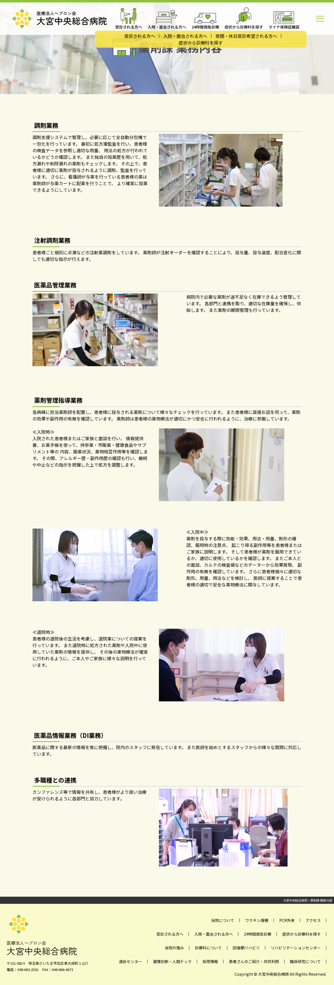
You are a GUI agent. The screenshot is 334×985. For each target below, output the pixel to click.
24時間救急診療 (257, 934)
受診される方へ (139, 36)
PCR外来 (287, 920)
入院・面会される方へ (185, 36)
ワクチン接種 (256, 920)
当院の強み (174, 947)
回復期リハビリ (246, 947)
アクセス (313, 920)
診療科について (208, 947)
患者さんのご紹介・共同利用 (254, 961)
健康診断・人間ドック (172, 961)
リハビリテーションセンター (296, 947)
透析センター (130, 961)
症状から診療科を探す (201, 42)
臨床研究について (305, 961)
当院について (222, 920)
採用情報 (210, 961)
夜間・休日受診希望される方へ (246, 36)
